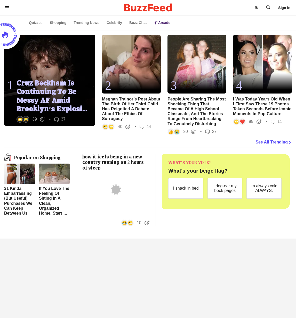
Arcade (162, 23)
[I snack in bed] (185, 188)
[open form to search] (268, 7)
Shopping (58, 23)
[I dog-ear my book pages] (225, 188)
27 (211, 131)
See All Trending (273, 142)
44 (145, 126)
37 (60, 119)
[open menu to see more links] (7, 8)
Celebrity (114, 23)
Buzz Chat (138, 23)
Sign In (284, 8)
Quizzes (36, 23)
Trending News (86, 23)
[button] (31, 119)
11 (276, 121)
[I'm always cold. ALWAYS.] (264, 188)
